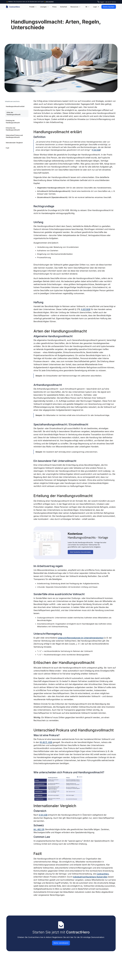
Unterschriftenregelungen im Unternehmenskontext (81, 638)
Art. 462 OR (39, 829)
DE (3, 957)
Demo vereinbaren (61, 936)
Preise (54, 7)
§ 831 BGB (85, 309)
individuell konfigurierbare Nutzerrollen (90, 877)
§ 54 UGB (43, 815)
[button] (33, 7)
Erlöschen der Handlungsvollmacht (13, 129)
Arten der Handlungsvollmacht (13, 113)
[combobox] (5, 957)
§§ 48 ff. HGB (46, 742)
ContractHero (103, 874)
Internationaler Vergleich (14, 142)
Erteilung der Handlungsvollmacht (13, 121)
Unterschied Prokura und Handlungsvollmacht (14, 136)
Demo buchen (108, 7)
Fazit (7, 148)
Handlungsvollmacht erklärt (15, 106)
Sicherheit (63, 7)
